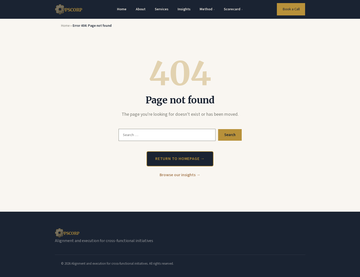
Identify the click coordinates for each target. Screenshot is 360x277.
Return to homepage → (180, 159)
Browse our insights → (180, 175)
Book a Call (291, 9)
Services (161, 9)
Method (207, 9)
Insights (184, 9)
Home (122, 9)
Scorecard (233, 9)
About (140, 9)
